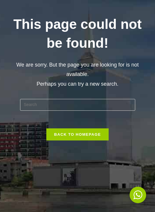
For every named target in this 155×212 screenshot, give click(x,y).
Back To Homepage (77, 134)
